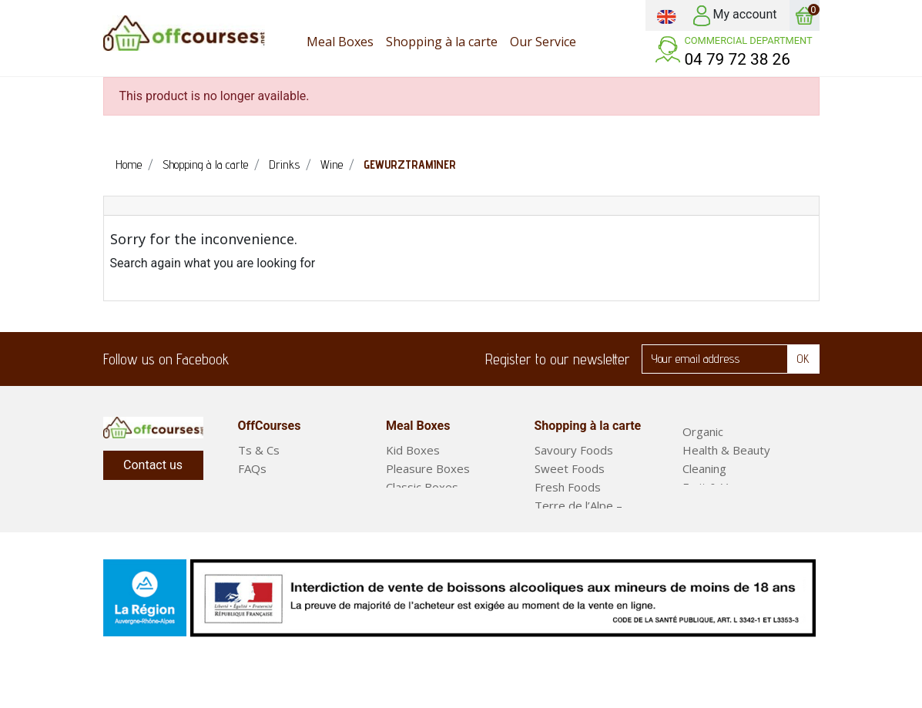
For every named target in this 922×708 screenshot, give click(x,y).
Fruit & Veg (712, 487)
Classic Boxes (422, 487)
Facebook (250, 359)
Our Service (269, 487)
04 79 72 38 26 (737, 59)
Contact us (153, 465)
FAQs (252, 468)
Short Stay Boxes (432, 505)
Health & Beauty (726, 450)
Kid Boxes (413, 450)
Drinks (551, 542)
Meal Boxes (713, 505)
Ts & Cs (259, 450)
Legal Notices (274, 505)
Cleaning (704, 468)
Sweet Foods (570, 468)
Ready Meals (716, 524)
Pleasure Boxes (428, 468)
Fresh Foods (568, 487)
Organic (702, 431)
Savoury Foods (574, 450)
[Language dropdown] (666, 15)
